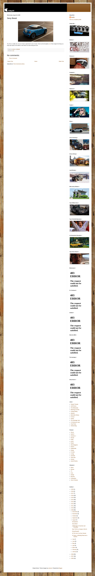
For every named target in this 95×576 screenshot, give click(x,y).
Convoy (72, 416)
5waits (72, 443)
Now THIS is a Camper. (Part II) (79, 529)
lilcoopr (72, 437)
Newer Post (10, 61)
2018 (72, 491)
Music (72, 467)
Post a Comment (13, 58)
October (74, 515)
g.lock (72, 441)
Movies (72, 469)
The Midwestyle (74, 408)
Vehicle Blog (74, 425)
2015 (72, 497)
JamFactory (73, 406)
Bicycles (73, 476)
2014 (72, 499)
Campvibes (73, 478)
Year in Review (74, 480)
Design (72, 474)
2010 (72, 507)
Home (35, 61)
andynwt (50, 568)
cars (13, 50)
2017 (72, 493)
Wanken (73, 413)
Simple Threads (74, 404)
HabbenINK (73, 448)
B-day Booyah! (75, 531)
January (74, 551)
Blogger (60, 568)
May (73, 543)
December (75, 511)
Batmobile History (75, 415)
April (73, 545)
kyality (73, 17)
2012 (72, 503)
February (74, 549)
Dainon (72, 446)
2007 (72, 556)
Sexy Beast (74, 523)
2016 (72, 495)
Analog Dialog (74, 411)
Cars (72, 473)
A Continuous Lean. (75, 422)
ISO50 (72, 418)
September (75, 517)
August (74, 520)
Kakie (72, 439)
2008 (72, 554)
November (75, 513)
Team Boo (73, 457)
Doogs (72, 450)
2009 (72, 510)
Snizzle (72, 459)
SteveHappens (74, 445)
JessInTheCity (74, 461)
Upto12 (72, 434)
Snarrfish (73, 455)
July (73, 539)
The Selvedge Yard (75, 420)
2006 (72, 558)
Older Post (61, 61)
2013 (72, 501)
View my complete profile (75, 19)
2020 (72, 489)
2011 (72, 505)
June (73, 541)
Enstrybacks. (75, 521)
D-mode (73, 452)
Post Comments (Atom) (18, 64)
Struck (72, 432)
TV (71, 471)
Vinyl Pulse (73, 424)
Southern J (73, 436)
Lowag (72, 454)
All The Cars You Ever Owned (79, 533)
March (74, 547)
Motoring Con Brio (75, 409)
